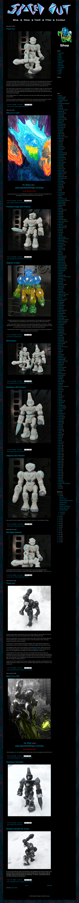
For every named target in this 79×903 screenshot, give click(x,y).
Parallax (60, 303)
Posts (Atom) (14, 887)
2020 (60, 525)
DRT (59, 190)
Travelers (60, 415)
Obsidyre (60, 291)
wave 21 (26, 669)
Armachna (60, 116)
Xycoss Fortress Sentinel (63, 483)
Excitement (60, 194)
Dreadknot (60, 186)
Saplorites (60, 364)
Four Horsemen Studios (63, 200)
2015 (60, 534)
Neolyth (59, 281)
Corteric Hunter (61, 159)
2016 (60, 532)
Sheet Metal (60, 375)
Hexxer (59, 230)
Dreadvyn (60, 187)
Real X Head (61, 65)
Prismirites (60, 324)
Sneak (59, 384)
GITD (59, 206)
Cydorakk (60, 167)
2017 (60, 530)
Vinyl (59, 438)
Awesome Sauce (61, 119)
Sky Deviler (60, 381)
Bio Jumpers (61, 127)
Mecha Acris (60, 260)
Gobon (59, 214)
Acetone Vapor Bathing (63, 103)
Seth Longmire (61, 373)
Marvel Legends (61, 256)
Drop (59, 189)
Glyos (11, 106)
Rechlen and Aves (62, 346)
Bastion (59, 122)
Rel (59, 348)
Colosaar (60, 149)
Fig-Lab (59, 59)
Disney (59, 179)
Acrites (59, 106)
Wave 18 (60, 458)
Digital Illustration (61, 176)
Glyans (59, 208)
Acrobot (59, 108)
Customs (60, 163)
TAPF (59, 404)
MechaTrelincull (61, 267)
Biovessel (60, 128)
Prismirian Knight (20, 258)
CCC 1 (59, 143)
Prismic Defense (61, 316)
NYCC (59, 289)
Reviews (60, 349)
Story (59, 394)
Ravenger (60, 340)
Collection (60, 146)
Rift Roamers (11, 341)
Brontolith (60, 138)
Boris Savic (60, 135)
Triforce (59, 424)
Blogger (48, 896)
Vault (59, 432)
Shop (35, 520)
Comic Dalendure (62, 152)
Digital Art (60, 175)
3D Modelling (61, 97)
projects (60, 329)
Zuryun (59, 488)
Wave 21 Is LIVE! (12, 676)
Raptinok (60, 338)
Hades (59, 224)
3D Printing (60, 98)
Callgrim (60, 54)
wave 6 (59, 472)
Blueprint (60, 132)
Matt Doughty (61, 257)
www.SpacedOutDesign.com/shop (29, 188)
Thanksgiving (61, 405)
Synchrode (60, 402)
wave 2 (59, 461)
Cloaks (59, 144)
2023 (60, 519)
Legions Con (61, 249)
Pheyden (60, 308)
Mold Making (61, 270)
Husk (59, 235)
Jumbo (59, 246)
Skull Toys (60, 380)
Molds (59, 273)
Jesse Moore (61, 245)
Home (26, 885)
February (62, 512)
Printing (59, 315)
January (61, 514)
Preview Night (61, 313)
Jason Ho (60, 243)
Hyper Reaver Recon (62, 238)
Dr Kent (59, 184)
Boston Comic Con (62, 136)
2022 (60, 521)
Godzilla (60, 218)
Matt (32, 88)
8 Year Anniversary (62, 100)
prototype (60, 332)
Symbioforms (61, 400)
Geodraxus (12, 202)
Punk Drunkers (61, 334)
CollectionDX (61, 148)
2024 (60, 518)
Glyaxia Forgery (61, 210)
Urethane (60, 431)
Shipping (60, 376)
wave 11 (60, 446)
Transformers (61, 413)
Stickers (60, 391)
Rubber (59, 356)
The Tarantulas (61, 67)
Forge (59, 197)
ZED (27, 106)
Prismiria (60, 318)
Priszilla (59, 326)
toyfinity (59, 410)
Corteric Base (61, 157)
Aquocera (60, 114)
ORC (59, 297)
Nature (59, 278)
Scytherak (60, 369)
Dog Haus (60, 181)
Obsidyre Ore (61, 292)
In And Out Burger (62, 241)
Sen (17, 95)
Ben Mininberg (61, 124)
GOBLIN (60, 213)
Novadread (60, 287)
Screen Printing (61, 367)
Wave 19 (60, 459)
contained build (13, 669)
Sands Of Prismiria (62, 361)
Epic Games (60, 192)
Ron (59, 353)
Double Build (61, 183)
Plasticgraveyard (61, 310)
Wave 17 (60, 456)
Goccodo (60, 216)
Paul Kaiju (60, 64)
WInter (59, 478)
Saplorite (60, 362)
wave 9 (59, 477)
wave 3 (59, 467)
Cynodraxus (60, 168)
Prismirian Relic (61, 322)
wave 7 (59, 473)
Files (59, 195)
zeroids (59, 486)
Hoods (59, 233)
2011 (60, 541)
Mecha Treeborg (61, 265)
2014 (60, 536)
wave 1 (59, 443)
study (59, 399)
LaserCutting (61, 248)
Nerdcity (60, 283)
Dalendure (60, 170)
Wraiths (59, 480)
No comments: (20, 104)
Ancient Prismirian (62, 109)
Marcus (59, 253)
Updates (60, 429)
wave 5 (59, 470)
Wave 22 (24, 106)
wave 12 (60, 448)
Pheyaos (60, 307)
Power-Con (60, 311)
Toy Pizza (60, 68)
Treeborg (60, 419)
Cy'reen (59, 165)
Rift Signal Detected (13, 532)
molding (60, 272)
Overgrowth (60, 300)
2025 (60, 516)
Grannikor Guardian (62, 221)
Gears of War (61, 203)
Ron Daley (60, 354)
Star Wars (60, 389)
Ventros (59, 437)
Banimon (60, 57)
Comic (59, 151)
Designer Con (61, 173)
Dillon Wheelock (61, 178)
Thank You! (10, 29)
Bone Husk (60, 133)
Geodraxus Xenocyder (14, 762)
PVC (13, 106)
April (61, 495)
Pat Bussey (60, 305)
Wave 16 (60, 454)
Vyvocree (60, 442)
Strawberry (60, 396)
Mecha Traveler (61, 264)
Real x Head (60, 343)
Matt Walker (60, 259)
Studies (59, 397)
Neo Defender (61, 279)
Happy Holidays (61, 227)
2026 (60, 493)
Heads (59, 229)
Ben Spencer (61, 125)
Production (60, 327)
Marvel (59, 254)
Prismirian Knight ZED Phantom (18, 207)
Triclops (60, 72)
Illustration (16, 202)
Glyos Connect (61, 61)
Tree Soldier (60, 416)
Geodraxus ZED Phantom (16, 387)
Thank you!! (10, 583)
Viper (59, 440)
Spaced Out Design (62, 386)
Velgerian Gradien (13, 263)
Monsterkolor (61, 275)
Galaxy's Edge (61, 202)
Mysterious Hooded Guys (63, 276)
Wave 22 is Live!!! (13, 113)
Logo (59, 251)
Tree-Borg (60, 418)
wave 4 (59, 469)
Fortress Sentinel (61, 198)
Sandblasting (61, 359)
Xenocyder (30, 669)
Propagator (60, 330)
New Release (61, 284)
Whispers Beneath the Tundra (17, 829)
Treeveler (60, 421)
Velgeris (60, 435)
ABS (59, 101)
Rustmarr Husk (61, 357)
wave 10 (60, 445)
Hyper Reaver (61, 237)
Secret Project (61, 370)
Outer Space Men (62, 299)
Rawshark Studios (62, 341)
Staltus (59, 388)
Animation (60, 111)
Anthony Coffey (61, 113)
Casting (59, 141)
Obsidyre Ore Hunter (62, 294)
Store (59, 392)
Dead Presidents (61, 171)
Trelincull (16, 106)
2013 (60, 538)
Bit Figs (59, 56)
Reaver (59, 345)
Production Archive (35, 647)
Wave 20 (60, 462)
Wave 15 (60, 453)
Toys (59, 411)
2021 (60, 523)
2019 (59, 95)
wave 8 (59, 475)
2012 (60, 540)
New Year (60, 286)
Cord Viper (60, 156)
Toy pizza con (61, 408)
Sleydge (60, 383)
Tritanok (60, 426)
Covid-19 (60, 160)
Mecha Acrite (61, 262)
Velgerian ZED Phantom (15, 456)
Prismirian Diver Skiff (62, 319)
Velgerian (20, 106)
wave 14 (60, 451)
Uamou (59, 73)
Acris (59, 105)
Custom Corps (61, 162)
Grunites (60, 222)
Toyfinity (60, 70)
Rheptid (59, 351)
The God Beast (61, 407)
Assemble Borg (61, 117)
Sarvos (59, 365)
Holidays (60, 232)
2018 (60, 529)
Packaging (60, 302)
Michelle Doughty (61, 268)
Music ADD (60, 62)
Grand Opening (61, 219)
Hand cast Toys (61, 225)
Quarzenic (60, 337)
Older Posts (49, 885)
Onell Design (61, 53)
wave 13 (60, 450)
